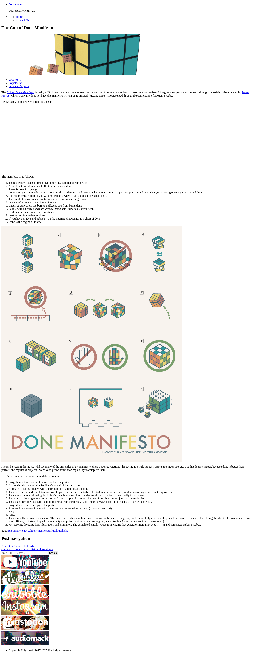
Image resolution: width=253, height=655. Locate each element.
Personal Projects (19, 86)
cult (30, 530)
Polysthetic (15, 4)
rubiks (61, 530)
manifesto (43, 530)
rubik (54, 530)
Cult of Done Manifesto (20, 92)
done (35, 530)
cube (24, 530)
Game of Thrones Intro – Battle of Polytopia (27, 549)
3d (9, 530)
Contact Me (22, 20)
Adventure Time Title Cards (17, 546)
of (50, 530)
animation (16, 530)
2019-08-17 (15, 79)
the (66, 530)
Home (19, 16)
